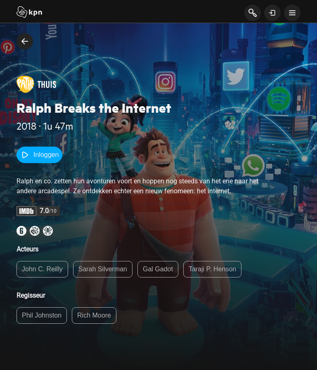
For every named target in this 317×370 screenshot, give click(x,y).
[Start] (29, 13)
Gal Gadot (158, 269)
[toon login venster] (272, 13)
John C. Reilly (42, 269)
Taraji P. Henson (212, 269)
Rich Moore (94, 315)
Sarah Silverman (102, 269)
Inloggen (39, 155)
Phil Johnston (42, 315)
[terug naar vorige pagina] (25, 41)
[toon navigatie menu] (292, 13)
